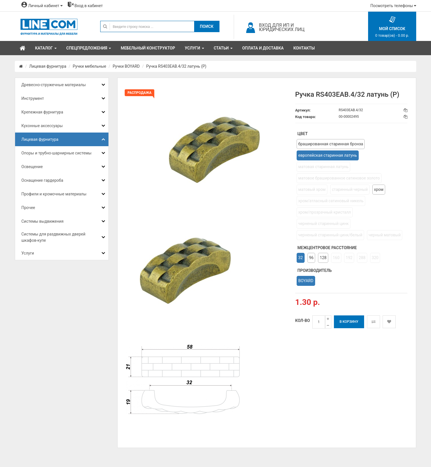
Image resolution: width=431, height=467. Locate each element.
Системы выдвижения (42, 221)
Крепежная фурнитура (42, 112)
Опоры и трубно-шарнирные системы (56, 153)
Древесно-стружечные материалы (53, 84)
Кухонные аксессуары (42, 125)
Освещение (32, 166)
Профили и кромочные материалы (54, 194)
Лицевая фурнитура (47, 66)
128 (323, 257)
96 (311, 257)
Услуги (27, 253)
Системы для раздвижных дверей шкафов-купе (53, 237)
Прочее (28, 207)
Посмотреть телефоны (393, 5)
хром (378, 189)
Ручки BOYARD (126, 66)
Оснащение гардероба (42, 180)
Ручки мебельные (89, 66)
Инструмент (32, 98)
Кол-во (302, 320)
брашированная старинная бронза (330, 144)
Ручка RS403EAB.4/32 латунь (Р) (176, 66)
